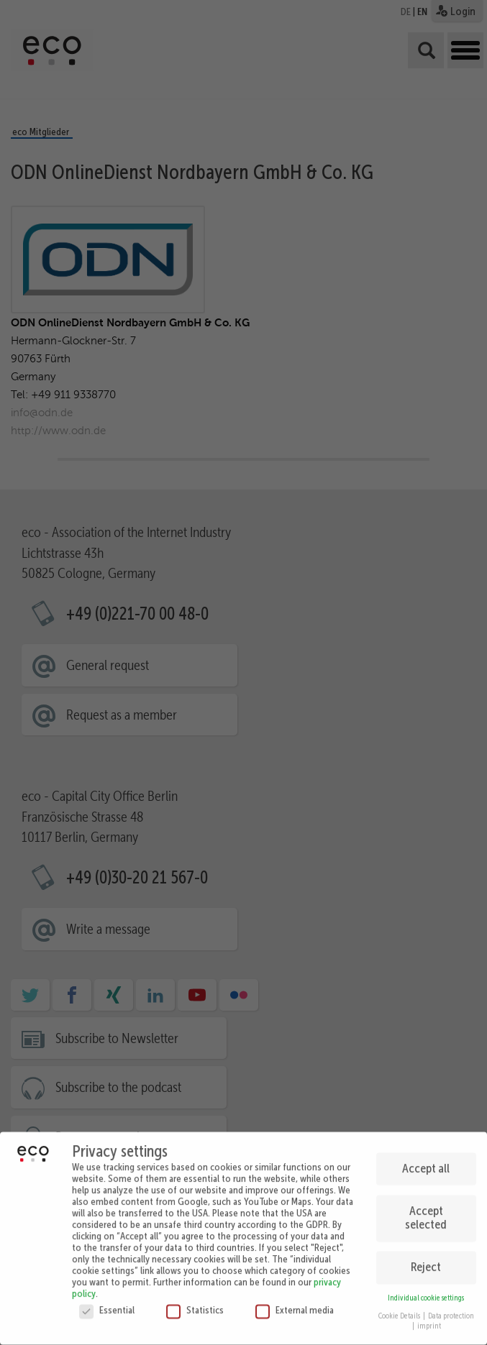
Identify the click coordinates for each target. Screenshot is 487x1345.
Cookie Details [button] (400, 1310)
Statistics (195, 1304)
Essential (107, 1304)
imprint (429, 1321)
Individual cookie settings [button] (426, 1293)
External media (294, 1304)
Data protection (451, 1310)
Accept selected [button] (426, 1212)
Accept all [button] (426, 1162)
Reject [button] (426, 1261)
